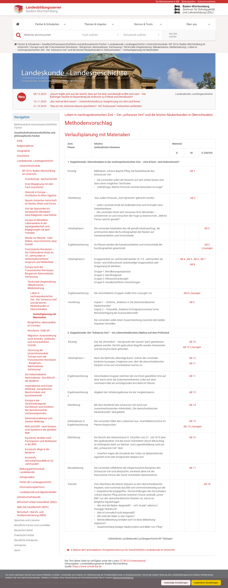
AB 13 (192, 392)
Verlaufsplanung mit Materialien (44, 316)
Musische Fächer (23, 530)
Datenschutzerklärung (125, 577)
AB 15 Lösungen (192, 426)
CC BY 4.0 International (133, 560)
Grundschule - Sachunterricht (41, 179)
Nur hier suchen (173, 35)
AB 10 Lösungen (192, 347)
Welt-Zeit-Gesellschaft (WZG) (33, 507)
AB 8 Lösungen (192, 293)
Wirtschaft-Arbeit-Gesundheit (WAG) (37, 502)
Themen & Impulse (95, 24)
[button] (17, 24)
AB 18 (207, 484)
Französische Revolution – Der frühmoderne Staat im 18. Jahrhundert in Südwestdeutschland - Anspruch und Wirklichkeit (39, 256)
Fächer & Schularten (47, 24)
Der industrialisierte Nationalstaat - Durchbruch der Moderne (40, 377)
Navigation (22, 117)
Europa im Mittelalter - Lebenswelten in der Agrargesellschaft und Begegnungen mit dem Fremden (37, 226)
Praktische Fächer (24, 535)
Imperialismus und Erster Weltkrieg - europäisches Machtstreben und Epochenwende (38, 390)
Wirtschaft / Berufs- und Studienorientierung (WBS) (31, 514)
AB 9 (192, 302)
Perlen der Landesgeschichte (35, 482)
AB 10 (192, 341)
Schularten (20, 545)
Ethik (19, 140)
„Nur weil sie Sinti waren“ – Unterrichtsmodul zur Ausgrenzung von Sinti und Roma (95, 101)
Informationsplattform (32, 487)
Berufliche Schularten (26, 540)
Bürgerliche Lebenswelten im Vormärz (42, 324)
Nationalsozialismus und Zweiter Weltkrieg (38, 420)
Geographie (23, 150)
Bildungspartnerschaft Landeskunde (32, 470)
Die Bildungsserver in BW (167, 1)
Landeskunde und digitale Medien (38, 492)
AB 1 (192, 171)
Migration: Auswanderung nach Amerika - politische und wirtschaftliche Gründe (42, 340)
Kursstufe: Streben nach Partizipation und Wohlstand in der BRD (40, 441)
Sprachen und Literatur (27, 520)
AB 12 (192, 358)
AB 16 (192, 437)
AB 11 (192, 363)
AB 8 (192, 264)
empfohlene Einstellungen (206, 582)
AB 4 (183, 259)
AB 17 (192, 467)
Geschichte (23, 155)
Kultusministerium (207, 1)
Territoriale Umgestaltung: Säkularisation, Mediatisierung (155, 47)
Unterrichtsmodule (157, 44)
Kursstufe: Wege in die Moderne (37, 451)
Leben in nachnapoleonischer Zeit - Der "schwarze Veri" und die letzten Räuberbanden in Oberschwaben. (107, 48)
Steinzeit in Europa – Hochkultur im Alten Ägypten (40, 194)
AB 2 (192, 197)
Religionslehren (25, 145)
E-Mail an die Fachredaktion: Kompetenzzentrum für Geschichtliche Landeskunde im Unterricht (123, 549)
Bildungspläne (188, 1)
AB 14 (192, 404)
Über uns (191, 24)
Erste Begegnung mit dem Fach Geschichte (39, 186)
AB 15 (192, 421)
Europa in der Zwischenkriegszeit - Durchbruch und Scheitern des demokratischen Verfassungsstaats (39, 407)
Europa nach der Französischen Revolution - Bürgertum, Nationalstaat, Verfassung (76, 47)
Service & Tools (143, 24)
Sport (17, 550)
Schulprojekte (27, 477)
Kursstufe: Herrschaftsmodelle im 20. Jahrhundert (39, 460)
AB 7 (203, 259)
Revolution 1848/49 (39, 330)
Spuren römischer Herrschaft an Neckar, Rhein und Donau (41, 202)
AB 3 (207, 228)
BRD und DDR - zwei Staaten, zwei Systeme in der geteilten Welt (40, 429)
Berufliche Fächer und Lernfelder (32, 525)
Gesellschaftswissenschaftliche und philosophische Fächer (74, 44)
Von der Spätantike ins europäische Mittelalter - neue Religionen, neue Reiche (40, 211)
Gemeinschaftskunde (28, 497)
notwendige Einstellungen (175, 582)
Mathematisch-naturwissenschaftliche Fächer (35, 126)
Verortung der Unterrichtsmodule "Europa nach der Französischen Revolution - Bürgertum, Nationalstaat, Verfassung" (42, 360)
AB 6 (196, 259)
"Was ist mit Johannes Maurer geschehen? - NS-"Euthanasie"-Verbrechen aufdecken (96, 106)
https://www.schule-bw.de (87, 566)
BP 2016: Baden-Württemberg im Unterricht (38, 172)
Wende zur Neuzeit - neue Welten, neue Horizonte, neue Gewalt (41, 241)
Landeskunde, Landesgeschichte (126, 44)
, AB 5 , (190, 259)
